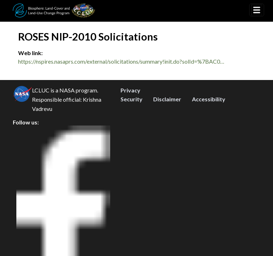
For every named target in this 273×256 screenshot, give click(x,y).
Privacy (130, 199)
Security (132, 208)
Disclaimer (167, 208)
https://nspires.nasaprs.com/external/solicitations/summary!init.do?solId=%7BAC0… (121, 61)
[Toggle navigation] (256, 10)
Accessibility (208, 208)
